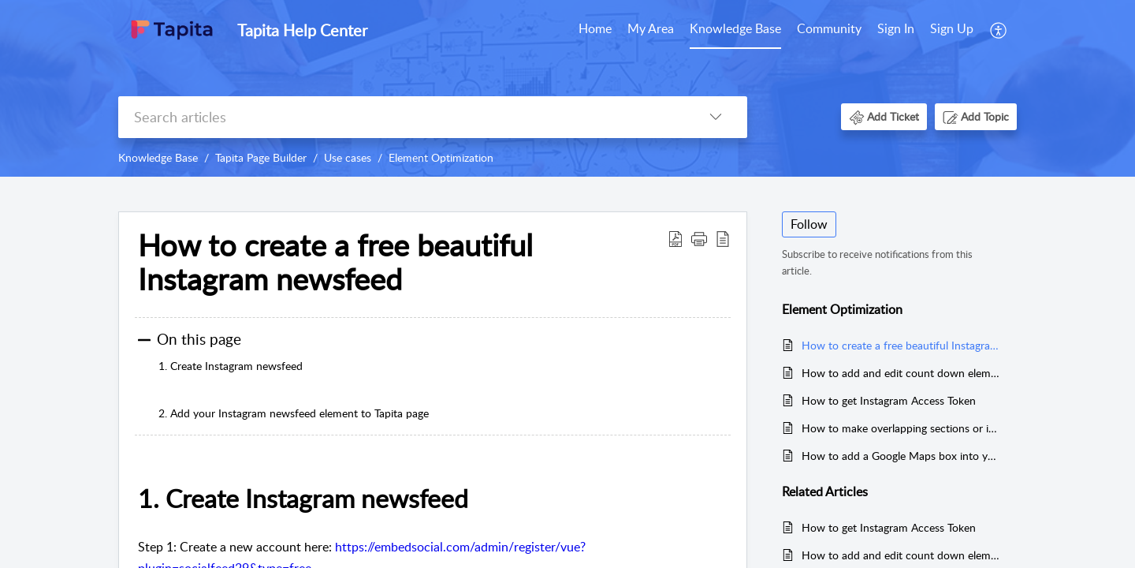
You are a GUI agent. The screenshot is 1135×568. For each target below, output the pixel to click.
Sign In (895, 28)
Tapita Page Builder (261, 157)
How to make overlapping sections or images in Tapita (901, 427)
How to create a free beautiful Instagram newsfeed (901, 345)
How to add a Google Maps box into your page (901, 455)
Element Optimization (441, 157)
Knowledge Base (735, 28)
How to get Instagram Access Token (889, 400)
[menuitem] (595, 30)
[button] (999, 30)
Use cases (347, 157)
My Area (650, 28)
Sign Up (951, 28)
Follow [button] (809, 224)
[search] (401, 117)
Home (595, 28)
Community (829, 28)
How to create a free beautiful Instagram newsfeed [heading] (335, 262)
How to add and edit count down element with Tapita (901, 372)
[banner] (567, 88)
